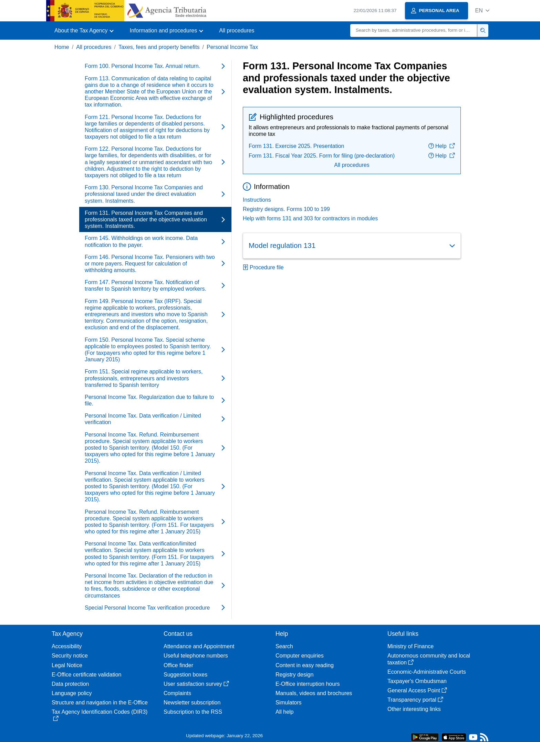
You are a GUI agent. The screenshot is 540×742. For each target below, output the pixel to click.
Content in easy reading (305, 665)
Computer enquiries (300, 656)
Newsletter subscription (192, 702)
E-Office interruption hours (308, 684)
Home (61, 47)
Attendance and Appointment (199, 646)
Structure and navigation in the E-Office (100, 702)
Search (284, 646)
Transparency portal (415, 700)
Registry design (294, 675)
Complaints (177, 693)
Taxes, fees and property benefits (159, 47)
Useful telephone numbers (196, 656)
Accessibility (67, 646)
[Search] (413, 30)
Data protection (70, 684)
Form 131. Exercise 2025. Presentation (296, 146)
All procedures (236, 30)
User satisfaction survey (196, 684)
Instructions (257, 200)
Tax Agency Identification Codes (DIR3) (99, 715)
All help (284, 712)
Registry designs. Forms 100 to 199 (286, 209)
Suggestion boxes (185, 675)
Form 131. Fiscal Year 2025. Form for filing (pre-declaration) (322, 156)
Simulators (289, 702)
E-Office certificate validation (86, 675)
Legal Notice (67, 665)
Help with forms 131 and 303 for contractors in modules (310, 218)
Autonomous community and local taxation (428, 659)
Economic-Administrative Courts (426, 672)
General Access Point (417, 690)
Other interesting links (414, 709)
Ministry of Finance (410, 646)
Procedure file (263, 267)
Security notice (70, 656)
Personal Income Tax (232, 47)
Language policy (72, 693)
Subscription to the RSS (193, 712)
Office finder (178, 665)
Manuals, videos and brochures (314, 693)
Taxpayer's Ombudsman (417, 681)
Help (441, 146)
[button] (482, 10)
